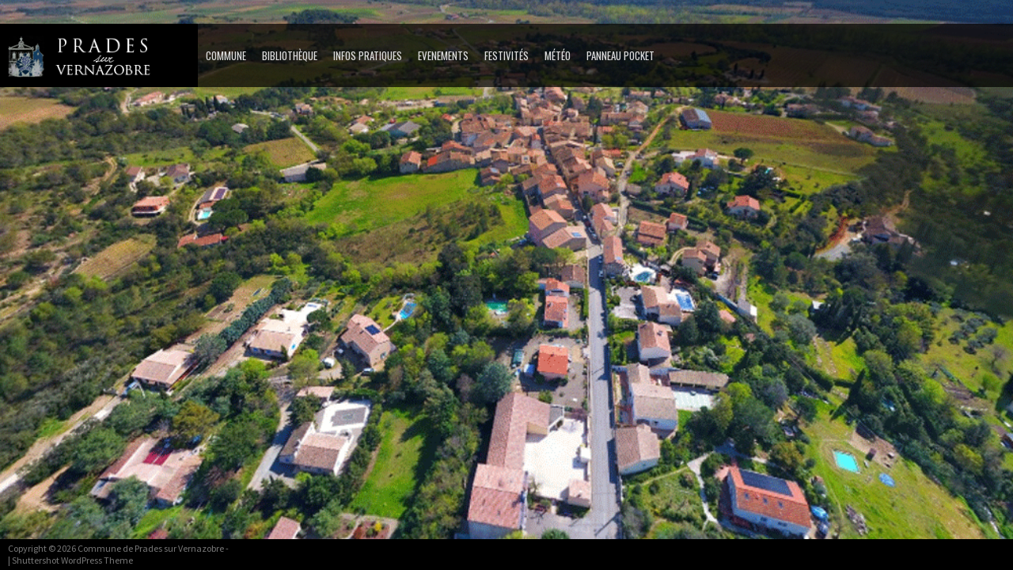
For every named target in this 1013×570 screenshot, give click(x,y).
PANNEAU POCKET (620, 55)
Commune (226, 55)
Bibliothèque (289, 55)
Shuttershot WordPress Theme (72, 560)
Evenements (443, 55)
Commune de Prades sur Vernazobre (151, 548)
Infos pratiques (367, 55)
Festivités (506, 55)
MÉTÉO (557, 55)
